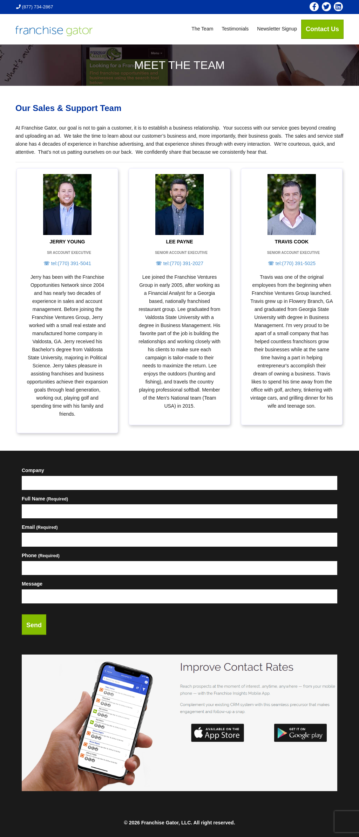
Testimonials (235, 29)
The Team (202, 29)
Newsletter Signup (277, 29)
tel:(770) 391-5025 (292, 263)
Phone (41, 555)
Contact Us (322, 29)
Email (40, 527)
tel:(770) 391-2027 (179, 263)
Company (33, 470)
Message (32, 584)
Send (34, 625)
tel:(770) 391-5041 (67, 263)
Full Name (45, 498)
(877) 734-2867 (34, 6)
